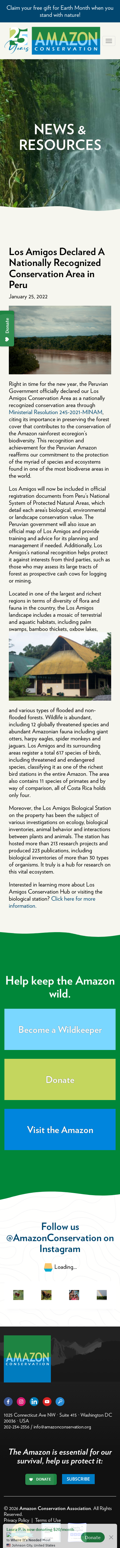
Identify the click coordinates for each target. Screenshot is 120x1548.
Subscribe (78, 1479)
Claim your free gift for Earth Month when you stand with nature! (60, 11)
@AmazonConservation (53, 1237)
